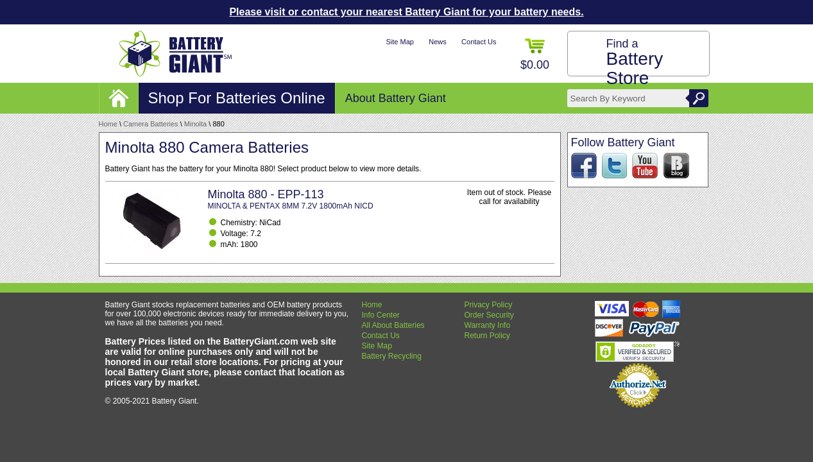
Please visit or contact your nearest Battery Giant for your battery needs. (406, 11)
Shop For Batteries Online (236, 98)
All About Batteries (393, 325)
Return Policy (487, 335)
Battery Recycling (392, 356)
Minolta (195, 124)
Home (108, 124)
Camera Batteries (150, 124)
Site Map (399, 42)
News (438, 42)
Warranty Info (488, 325)
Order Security (489, 315)
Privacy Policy (489, 304)
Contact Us (478, 42)
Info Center (381, 315)
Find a (634, 62)
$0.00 (534, 54)
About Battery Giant (395, 98)
